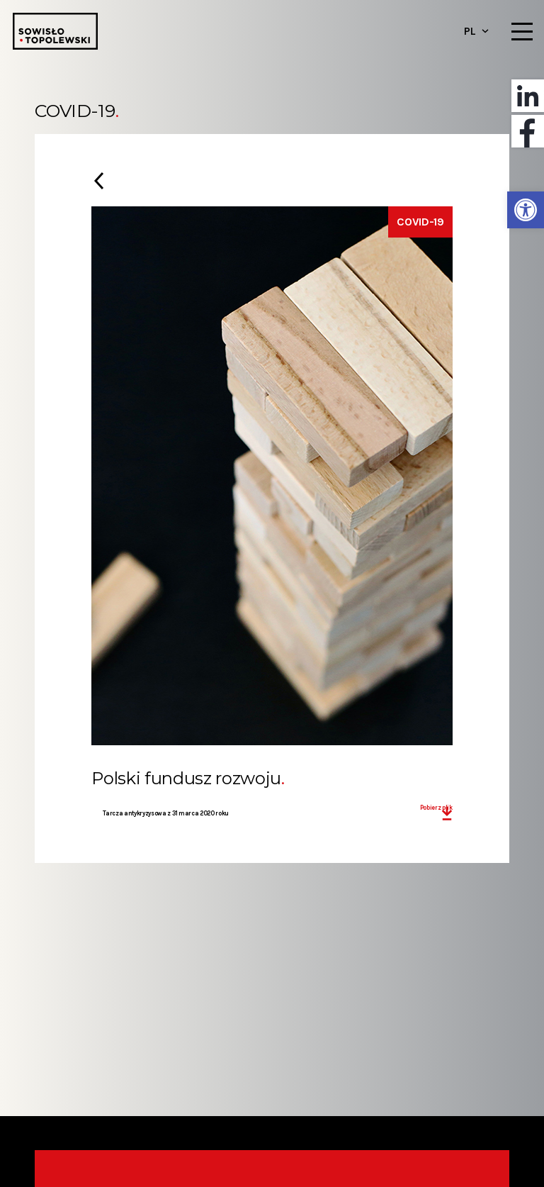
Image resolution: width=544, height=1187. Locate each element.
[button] (525, 209)
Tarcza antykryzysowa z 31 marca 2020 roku (166, 813)
